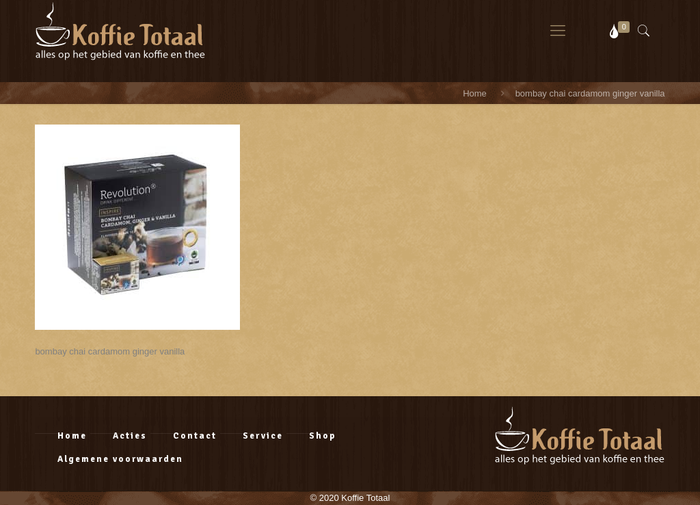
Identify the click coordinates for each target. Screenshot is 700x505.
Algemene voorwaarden (120, 459)
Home (475, 93)
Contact (195, 435)
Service (263, 435)
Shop (322, 435)
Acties (130, 435)
